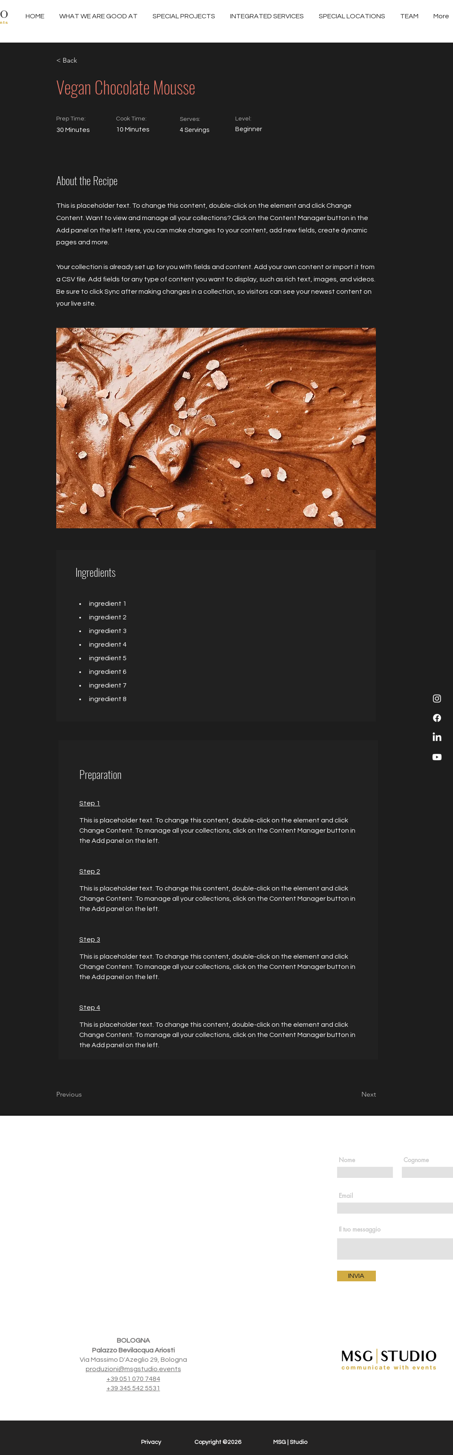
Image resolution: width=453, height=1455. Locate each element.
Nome (347, 1160)
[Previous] (84, 1094)
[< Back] (84, 60)
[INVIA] (356, 1276)
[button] (267, 16)
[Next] (354, 1094)
